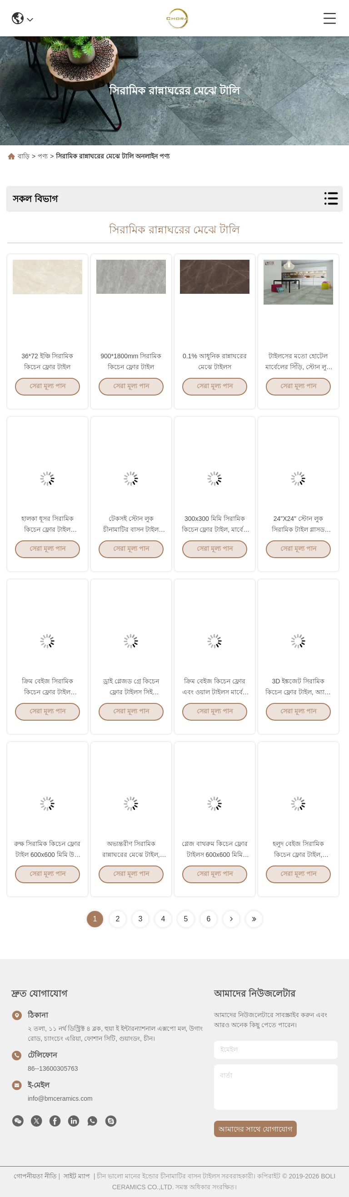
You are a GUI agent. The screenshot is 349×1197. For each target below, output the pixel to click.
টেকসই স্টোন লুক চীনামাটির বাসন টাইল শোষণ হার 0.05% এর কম (131, 536)
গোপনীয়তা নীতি (35, 1176)
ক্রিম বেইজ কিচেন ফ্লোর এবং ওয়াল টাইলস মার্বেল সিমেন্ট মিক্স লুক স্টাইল (214, 699)
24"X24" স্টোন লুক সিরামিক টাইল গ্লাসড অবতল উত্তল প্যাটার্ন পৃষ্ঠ (298, 536)
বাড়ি (24, 156)
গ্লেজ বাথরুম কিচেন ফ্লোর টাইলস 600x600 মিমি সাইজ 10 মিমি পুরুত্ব (215, 861)
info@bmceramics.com (60, 1098)
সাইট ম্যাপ (77, 1176)
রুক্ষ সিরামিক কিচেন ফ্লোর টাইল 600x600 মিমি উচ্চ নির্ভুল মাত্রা (47, 861)
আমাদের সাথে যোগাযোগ (255, 1129)
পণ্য (43, 156)
